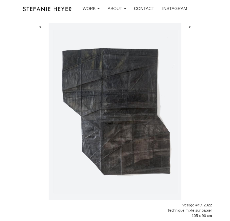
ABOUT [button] (117, 8)
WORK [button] (91, 8)
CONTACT (144, 8)
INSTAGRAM (174, 8)
